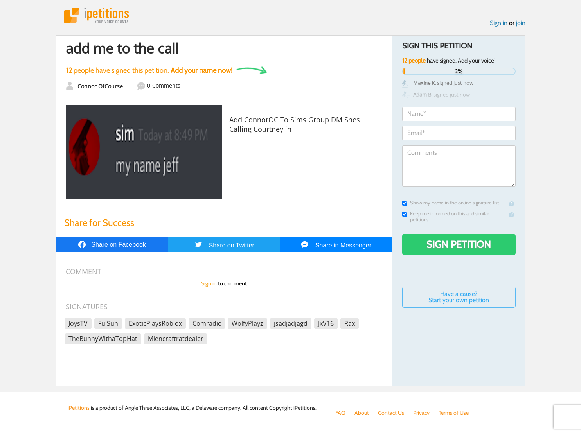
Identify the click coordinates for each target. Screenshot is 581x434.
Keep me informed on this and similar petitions (445, 216)
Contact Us (391, 412)
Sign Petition (458, 244)
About (361, 412)
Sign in (498, 23)
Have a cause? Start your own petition (458, 297)
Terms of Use (454, 412)
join (520, 23)
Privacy (421, 412)
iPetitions (96, 15)
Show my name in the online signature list (450, 203)
